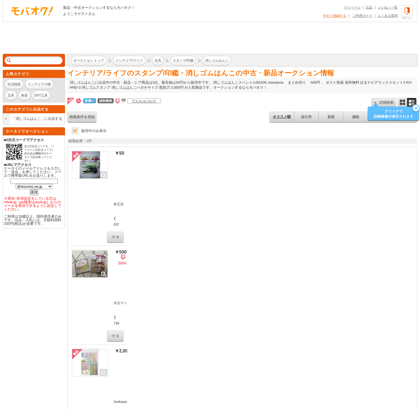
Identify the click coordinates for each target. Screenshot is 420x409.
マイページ (352, 7)
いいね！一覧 (388, 7)
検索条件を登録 (82, 117)
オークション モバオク (32, 11)
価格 (355, 117)
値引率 (306, 117)
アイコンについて (144, 100)
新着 (331, 117)
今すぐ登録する (334, 16)
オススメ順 (282, 117)
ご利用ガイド (362, 16)
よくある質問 (388, 16)
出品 (369, 7)
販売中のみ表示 (93, 131)
